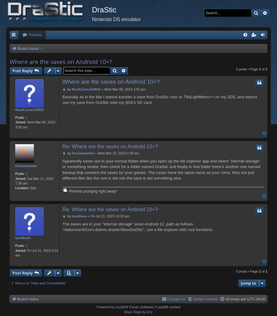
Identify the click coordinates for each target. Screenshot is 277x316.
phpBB (121, 307)
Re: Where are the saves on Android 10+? (110, 146)
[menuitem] (32, 35)
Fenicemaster (26, 166)
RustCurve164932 (29, 110)
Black (128, 312)
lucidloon (22, 238)
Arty (150, 312)
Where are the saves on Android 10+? (61, 62)
